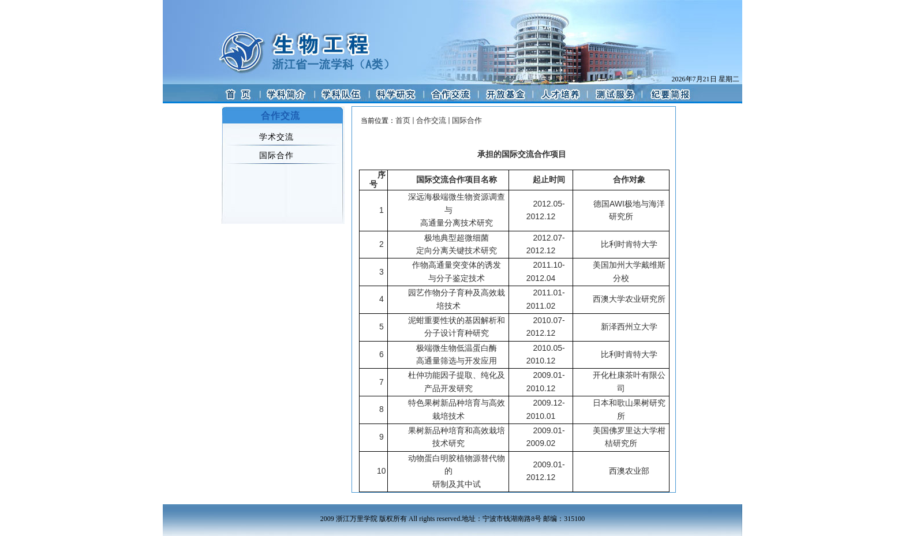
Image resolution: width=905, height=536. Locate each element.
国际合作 (467, 120)
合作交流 (431, 120)
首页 (402, 120)
